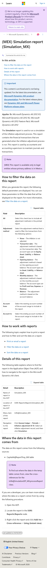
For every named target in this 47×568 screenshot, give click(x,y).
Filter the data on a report (16, 201)
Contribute (6, 557)
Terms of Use (31, 561)
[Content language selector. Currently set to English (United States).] (13, 542)
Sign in (42, 3)
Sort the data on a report (17, 352)
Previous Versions (21, 553)
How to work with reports (14, 68)
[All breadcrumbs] (4, 34)
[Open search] (36, 3)
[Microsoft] (23, 3)
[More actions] (43, 34)
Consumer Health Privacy (11, 561)
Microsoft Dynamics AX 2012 (20, 34)
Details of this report (12, 71)
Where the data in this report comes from (20, 75)
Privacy (16, 557)
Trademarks (6, 564)
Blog (33, 553)
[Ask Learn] (38, 34)
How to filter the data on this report (17, 65)
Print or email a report (16, 341)
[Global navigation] (2, 3)
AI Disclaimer (7, 553)
